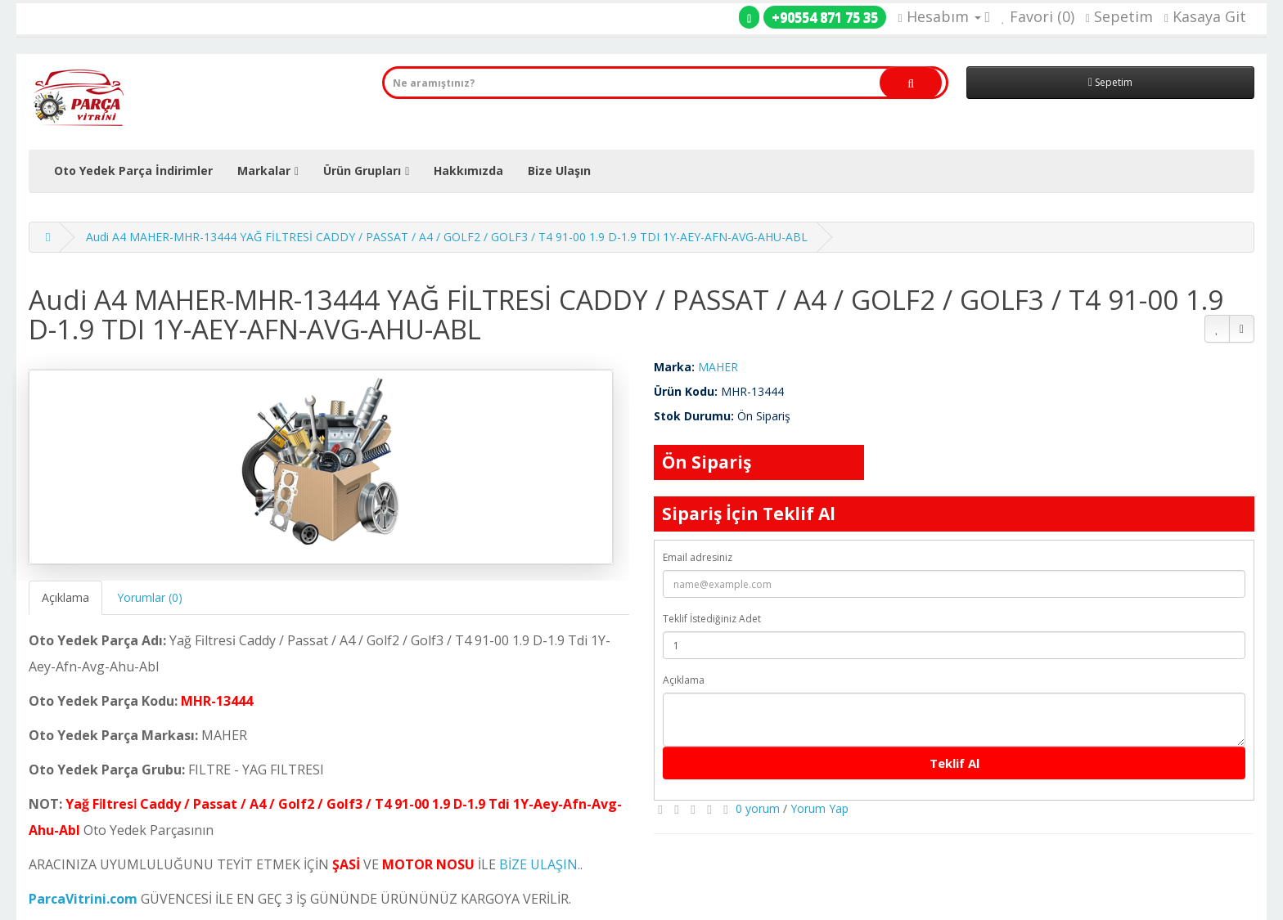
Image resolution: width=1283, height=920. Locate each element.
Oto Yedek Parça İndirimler (133, 170)
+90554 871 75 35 (825, 17)
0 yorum (758, 808)
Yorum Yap (819, 808)
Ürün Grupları (362, 170)
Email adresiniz (697, 557)
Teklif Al (954, 763)
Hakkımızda (468, 170)
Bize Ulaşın (559, 170)
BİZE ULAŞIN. (539, 864)
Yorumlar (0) (149, 597)
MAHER (718, 367)
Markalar (263, 170)
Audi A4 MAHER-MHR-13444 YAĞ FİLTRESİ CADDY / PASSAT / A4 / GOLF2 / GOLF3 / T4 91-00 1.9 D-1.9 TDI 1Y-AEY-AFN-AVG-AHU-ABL (447, 237)
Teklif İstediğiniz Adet (712, 619)
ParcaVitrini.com (83, 899)
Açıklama (65, 597)
